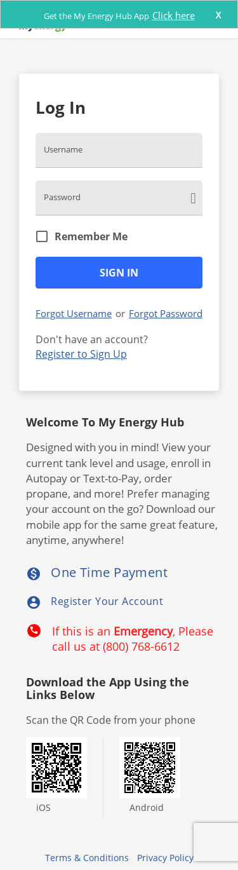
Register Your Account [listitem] (94, 602)
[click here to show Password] (189, 197)
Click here (173, 15)
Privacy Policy (165, 858)
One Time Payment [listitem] (97, 572)
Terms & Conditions (87, 858)
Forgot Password (165, 313)
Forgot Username (74, 313)
